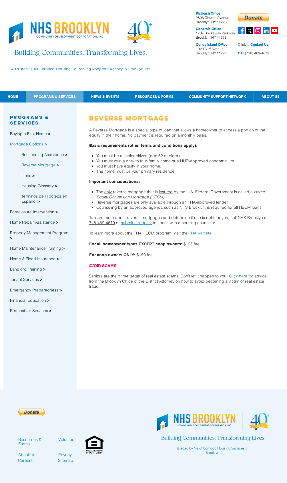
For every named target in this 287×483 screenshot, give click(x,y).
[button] (105, 96)
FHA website (200, 233)
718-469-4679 (102, 222)
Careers (25, 460)
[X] (249, 30)
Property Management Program (39, 232)
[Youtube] (274, 30)
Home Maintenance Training (37, 248)
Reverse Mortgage (40, 164)
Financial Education (28, 300)
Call (241, 53)
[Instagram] (257, 30)
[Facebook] (241, 30)
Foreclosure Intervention (34, 211)
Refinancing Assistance (44, 154)
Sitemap (65, 460)
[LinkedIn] (266, 30)
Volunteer (67, 439)
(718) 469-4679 (256, 53)
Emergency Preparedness (34, 290)
